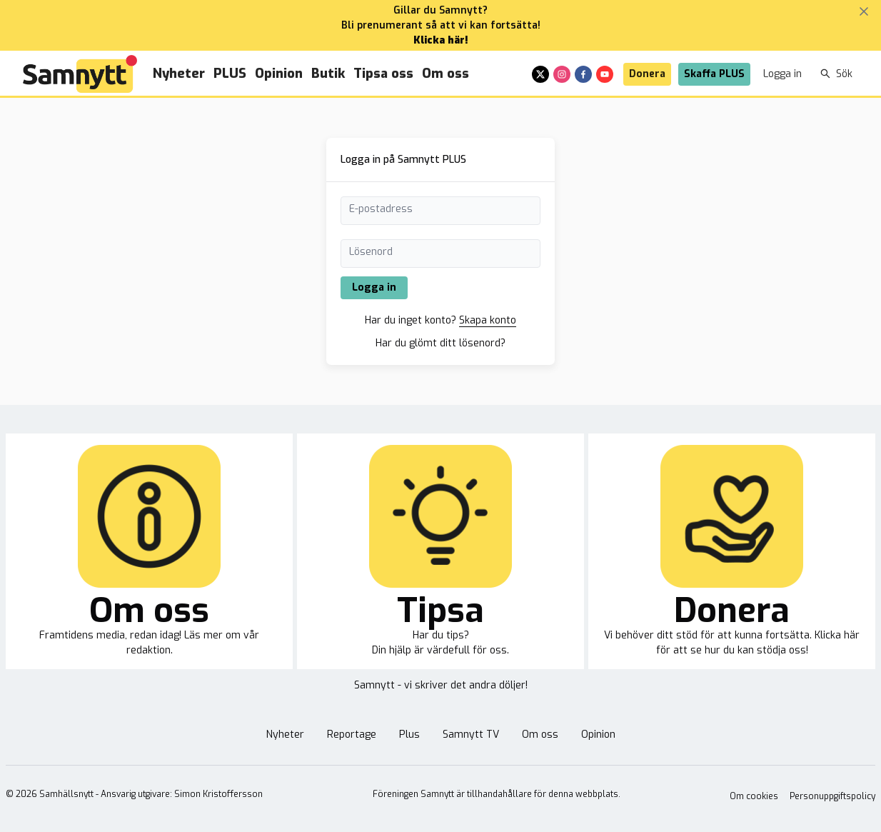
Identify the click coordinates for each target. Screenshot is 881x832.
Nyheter (179, 73)
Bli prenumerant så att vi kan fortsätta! (440, 25)
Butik (328, 73)
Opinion (279, 73)
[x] (540, 74)
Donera (647, 74)
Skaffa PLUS (714, 74)
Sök (836, 74)
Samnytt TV (471, 734)
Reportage (351, 734)
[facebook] (583, 74)
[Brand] (80, 74)
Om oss (445, 73)
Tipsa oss (383, 73)
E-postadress (381, 209)
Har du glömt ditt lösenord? (440, 343)
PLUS (229, 73)
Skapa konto (487, 320)
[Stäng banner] (863, 11)
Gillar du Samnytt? (440, 10)
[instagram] (561, 74)
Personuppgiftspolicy (832, 796)
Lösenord (371, 252)
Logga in (782, 74)
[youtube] (604, 74)
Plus (409, 734)
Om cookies (754, 796)
